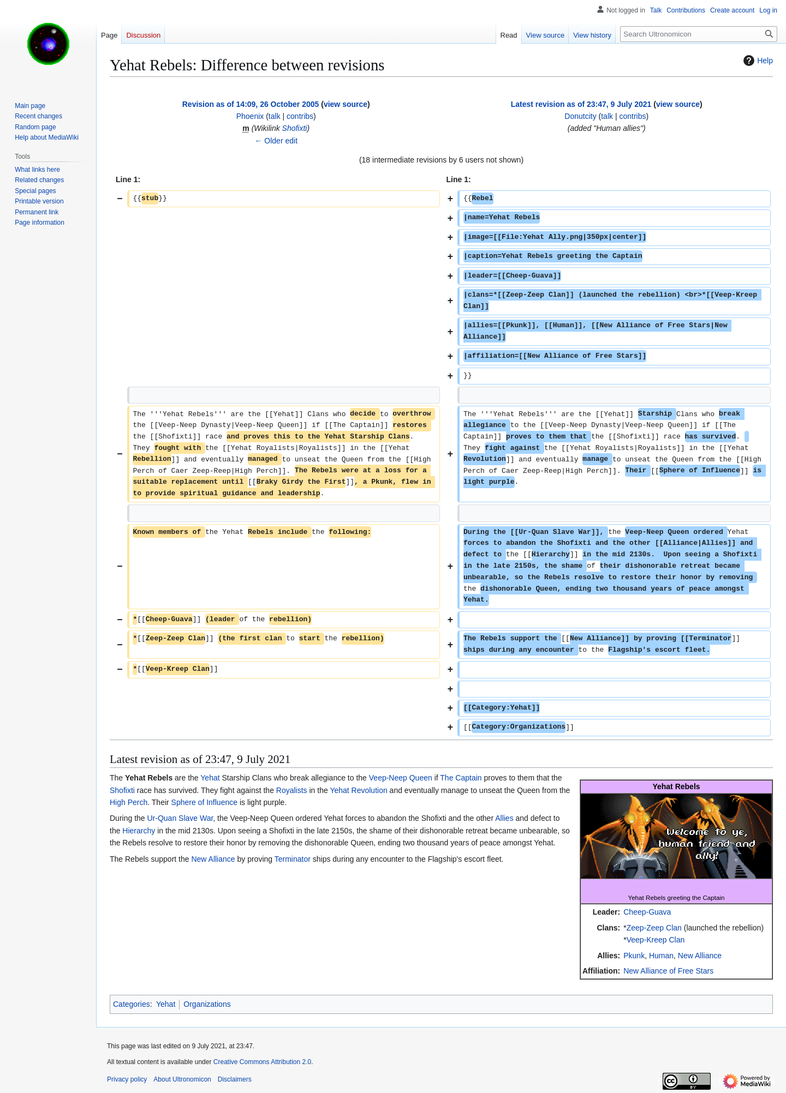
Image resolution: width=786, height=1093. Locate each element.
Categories (131, 1004)
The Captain (460, 777)
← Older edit (275, 140)
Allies (504, 818)
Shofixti (294, 128)
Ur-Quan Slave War (180, 818)
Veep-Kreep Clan (656, 939)
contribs (300, 116)
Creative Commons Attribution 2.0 (262, 1062)
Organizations (206, 1004)
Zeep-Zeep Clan (654, 927)
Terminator (293, 859)
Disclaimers (235, 1079)
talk (275, 116)
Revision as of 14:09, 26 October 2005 (250, 104)
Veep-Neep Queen (400, 777)
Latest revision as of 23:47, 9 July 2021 (581, 104)
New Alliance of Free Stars (668, 970)
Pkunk (634, 955)
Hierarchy (138, 830)
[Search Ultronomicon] (698, 34)
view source (345, 104)
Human (661, 955)
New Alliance (700, 955)
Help (757, 60)
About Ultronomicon (182, 1079)
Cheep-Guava (647, 912)
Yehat (209, 777)
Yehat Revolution (358, 790)
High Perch (128, 802)
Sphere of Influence (204, 802)
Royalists (291, 790)
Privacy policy (127, 1079)
